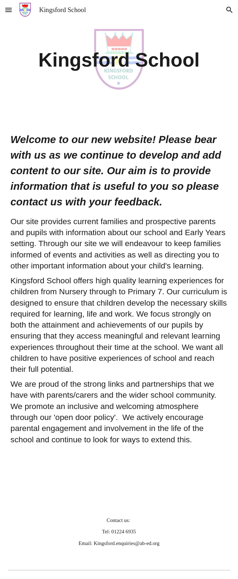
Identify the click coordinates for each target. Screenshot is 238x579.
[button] (8, 9)
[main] (119, 60)
